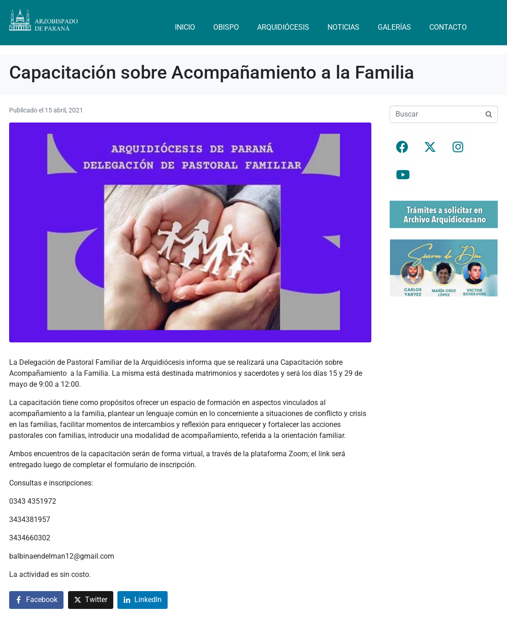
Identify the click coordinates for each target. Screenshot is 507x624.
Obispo (226, 27)
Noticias (343, 27)
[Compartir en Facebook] (36, 600)
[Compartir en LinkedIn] (142, 600)
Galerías (394, 27)
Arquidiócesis (283, 27)
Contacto (448, 27)
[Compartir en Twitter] (90, 600)
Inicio (185, 27)
